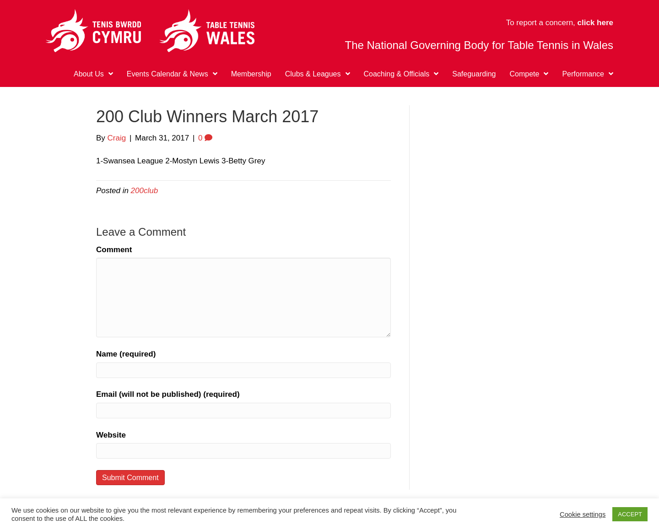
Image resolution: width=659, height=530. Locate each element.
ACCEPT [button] (630, 514)
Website (111, 435)
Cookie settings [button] (582, 514)
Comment (114, 249)
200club (144, 190)
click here (595, 22)
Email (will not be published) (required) (168, 394)
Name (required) (126, 354)
